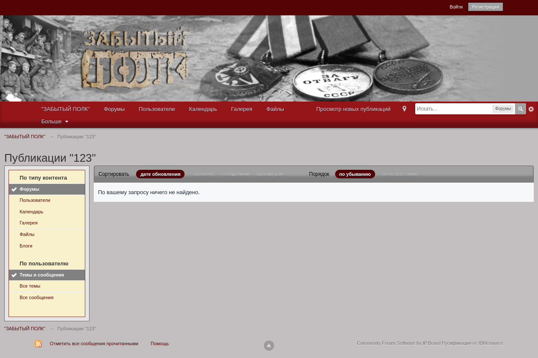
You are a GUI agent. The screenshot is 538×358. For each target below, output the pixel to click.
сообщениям (235, 174)
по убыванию (355, 174)
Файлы (275, 109)
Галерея (241, 109)
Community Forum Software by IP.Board (398, 343)
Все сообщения (36, 297)
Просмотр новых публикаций (353, 109)
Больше (55, 121)
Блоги (26, 245)
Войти (456, 6)
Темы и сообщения (42, 274)
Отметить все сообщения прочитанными (94, 343)
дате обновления (160, 174)
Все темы (30, 285)
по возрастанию (400, 174)
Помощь (160, 343)
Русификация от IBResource (471, 343)
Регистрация (485, 6)
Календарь (203, 109)
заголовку (203, 174)
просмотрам (270, 174)
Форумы (114, 109)
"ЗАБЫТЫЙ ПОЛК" (65, 109)
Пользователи (157, 109)
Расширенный (531, 109)
